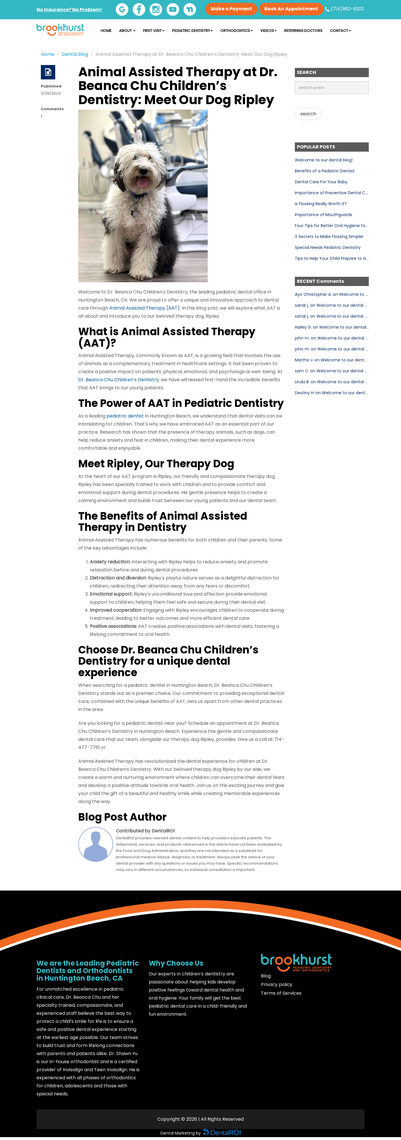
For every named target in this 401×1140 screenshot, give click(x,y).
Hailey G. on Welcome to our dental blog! (336, 327)
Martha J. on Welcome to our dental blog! (337, 360)
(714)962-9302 (344, 8)
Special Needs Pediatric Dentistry (328, 247)
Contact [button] (340, 30)
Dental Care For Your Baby (321, 182)
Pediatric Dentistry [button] (192, 30)
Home (106, 30)
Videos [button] (268, 30)
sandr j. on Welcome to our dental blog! (334, 305)
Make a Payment (231, 8)
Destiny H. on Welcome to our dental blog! (337, 393)
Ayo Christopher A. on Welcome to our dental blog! (346, 294)
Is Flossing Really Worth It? (321, 204)
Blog (266, 976)
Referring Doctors (303, 30)
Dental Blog (75, 54)
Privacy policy (276, 984)
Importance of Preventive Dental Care (333, 193)
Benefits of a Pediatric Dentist (325, 171)
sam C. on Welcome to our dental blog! (334, 371)
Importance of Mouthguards (323, 215)
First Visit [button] (154, 30)
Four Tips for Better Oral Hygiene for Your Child (341, 225)
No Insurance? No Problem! (69, 9)
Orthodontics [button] (236, 30)
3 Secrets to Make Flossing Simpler (329, 236)
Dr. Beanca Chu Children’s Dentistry (118, 379)
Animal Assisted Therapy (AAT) (144, 308)
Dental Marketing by (181, 1133)
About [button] (127, 30)
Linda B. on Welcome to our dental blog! (335, 382)
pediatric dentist (125, 416)
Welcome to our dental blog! (324, 160)
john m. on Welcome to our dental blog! (335, 338)
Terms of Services (281, 993)
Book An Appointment (291, 8)
